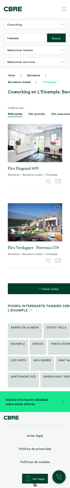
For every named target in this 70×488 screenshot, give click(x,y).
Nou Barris (42, 360)
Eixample (18, 344)
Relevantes (15, 114)
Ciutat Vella (56, 327)
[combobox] (25, 38)
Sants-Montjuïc (23, 376)
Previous (12, 143)
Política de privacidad (35, 449)
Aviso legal (35, 435)
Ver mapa (35, 478)
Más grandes (36, 114)
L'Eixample (49, 82)
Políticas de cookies (35, 462)
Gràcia (37, 344)
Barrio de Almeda (25, 327)
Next (58, 143)
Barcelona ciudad (19, 82)
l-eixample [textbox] (13, 38)
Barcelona (33, 75)
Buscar (56, 38)
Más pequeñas (60, 114)
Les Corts (18, 360)
